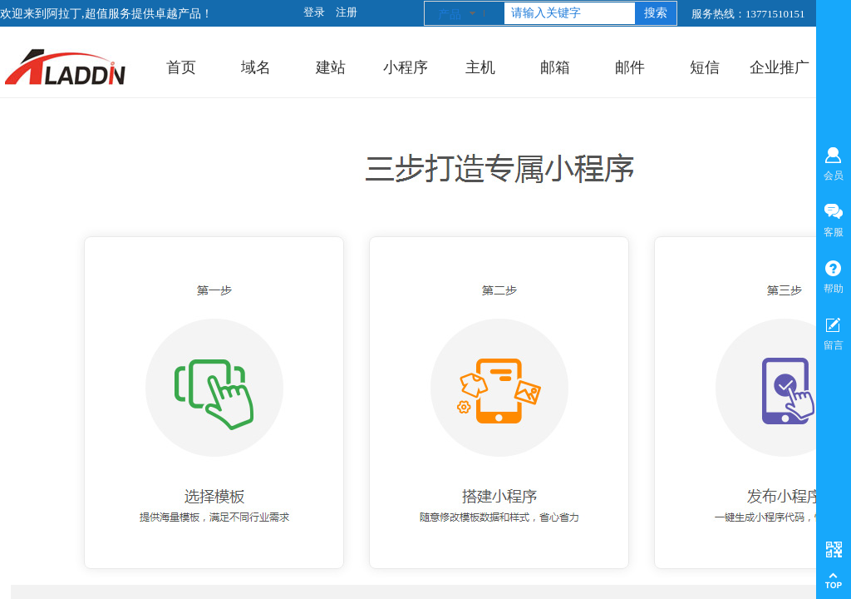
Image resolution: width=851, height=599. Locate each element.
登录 (314, 12)
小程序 (405, 67)
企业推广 (779, 67)
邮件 (630, 67)
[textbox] (569, 13)
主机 (480, 67)
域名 (256, 67)
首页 (181, 67)
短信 (705, 67)
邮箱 (555, 67)
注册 (346, 12)
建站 (331, 67)
